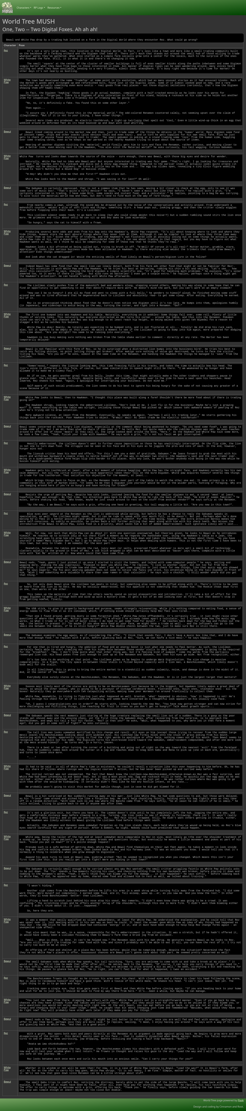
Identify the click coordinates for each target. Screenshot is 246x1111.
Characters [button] (23, 7)
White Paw (7, 81)
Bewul (7, 131)
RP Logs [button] (38, 7)
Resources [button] (54, 7)
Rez (6, 50)
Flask (241, 1100)
